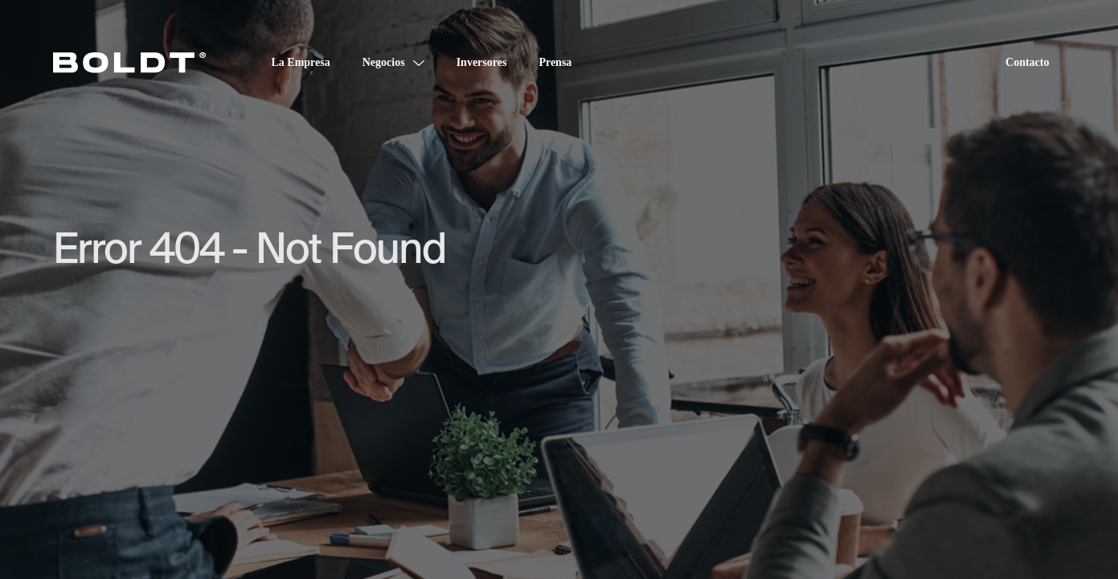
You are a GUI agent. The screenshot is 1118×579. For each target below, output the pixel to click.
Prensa (555, 62)
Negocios (383, 62)
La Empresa (301, 62)
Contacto (1027, 62)
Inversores (482, 62)
